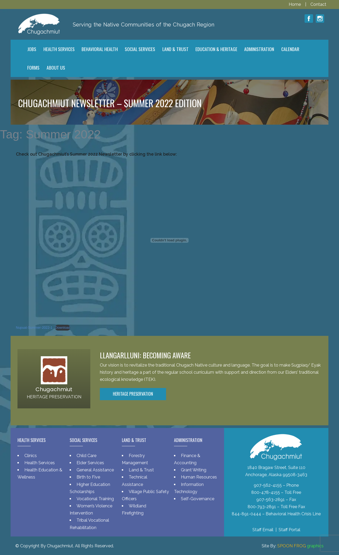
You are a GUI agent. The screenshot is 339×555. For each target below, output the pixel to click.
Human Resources (199, 477)
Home (295, 4)
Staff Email (262, 529)
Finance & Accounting (187, 459)
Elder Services (90, 462)
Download (62, 328)
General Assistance (95, 469)
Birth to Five (88, 477)
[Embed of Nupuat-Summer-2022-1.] (169, 240)
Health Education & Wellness (39, 473)
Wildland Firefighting (134, 509)
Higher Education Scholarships (90, 488)
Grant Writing (193, 469)
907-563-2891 (270, 499)
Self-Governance (197, 498)
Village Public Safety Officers (145, 495)
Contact (318, 4)
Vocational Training (95, 498)
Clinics (30, 455)
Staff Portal (289, 529)
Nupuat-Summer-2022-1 (34, 328)
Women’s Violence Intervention (91, 509)
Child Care (86, 455)
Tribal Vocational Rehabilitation (89, 524)
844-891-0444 (246, 513)
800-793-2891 (262, 506)
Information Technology (189, 488)
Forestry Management (135, 459)
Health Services (39, 462)
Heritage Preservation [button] (133, 394)
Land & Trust (141, 469)
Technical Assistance (134, 481)
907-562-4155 (268, 485)
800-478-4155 (265, 492)
